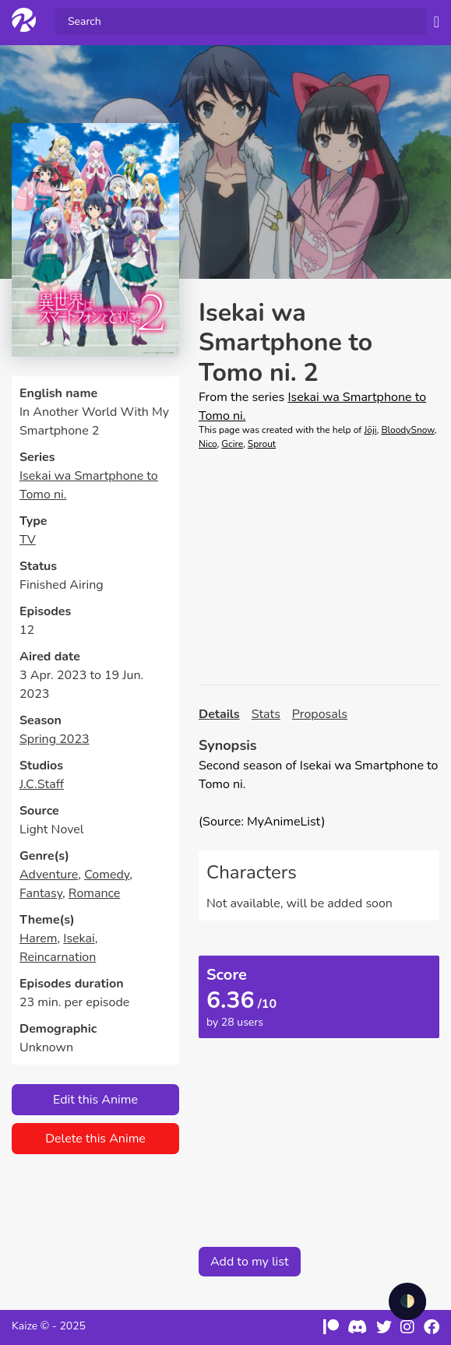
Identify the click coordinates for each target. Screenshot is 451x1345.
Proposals (319, 714)
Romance (94, 893)
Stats (266, 714)
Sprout (262, 444)
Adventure (48, 874)
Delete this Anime (95, 1138)
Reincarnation (57, 957)
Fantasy (40, 893)
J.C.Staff (41, 784)
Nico (208, 444)
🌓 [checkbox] (407, 1301)
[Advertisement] (319, 567)
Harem (38, 938)
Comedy (106, 874)
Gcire (232, 444)
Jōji (370, 430)
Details (219, 714)
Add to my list (249, 1261)
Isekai (78, 938)
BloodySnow (407, 430)
